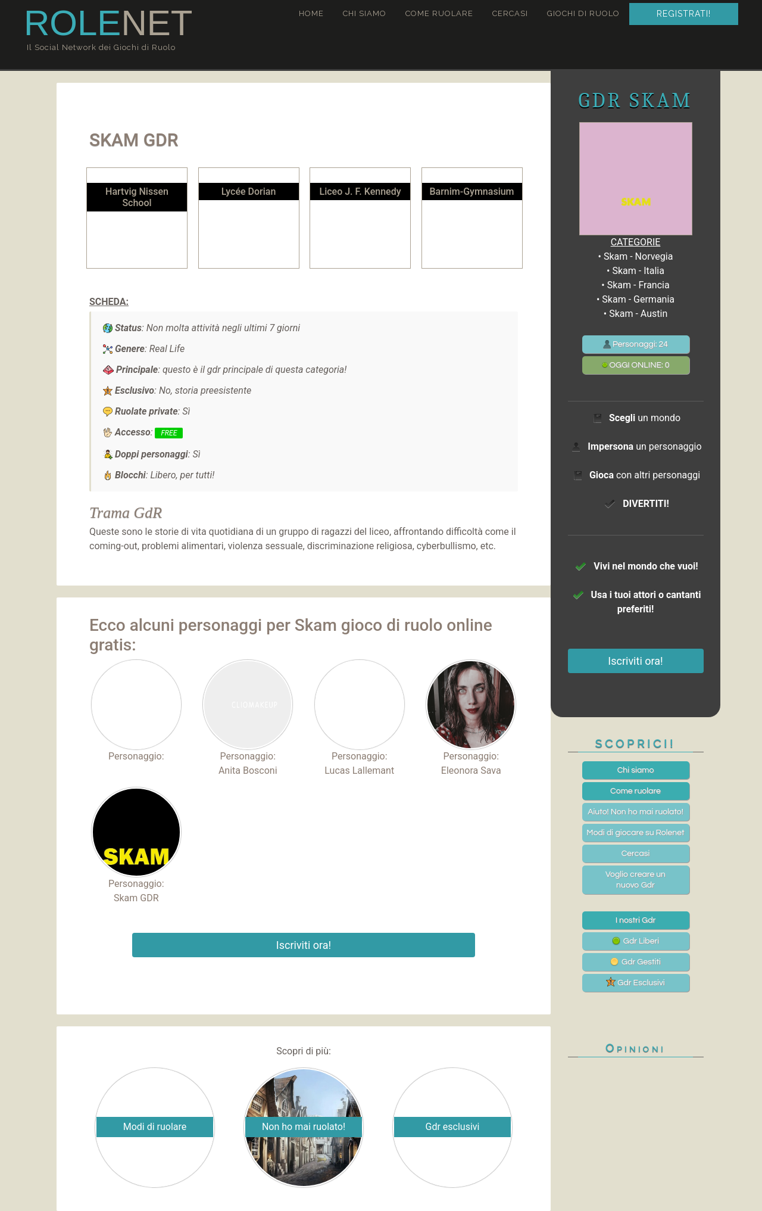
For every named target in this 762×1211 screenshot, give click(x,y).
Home (311, 13)
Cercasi (510, 13)
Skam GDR (136, 898)
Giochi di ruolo (583, 13)
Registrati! (684, 13)
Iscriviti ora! (303, 945)
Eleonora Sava (471, 770)
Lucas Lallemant (359, 770)
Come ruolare (439, 13)
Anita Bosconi (247, 770)
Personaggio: (136, 711)
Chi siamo (364, 13)
